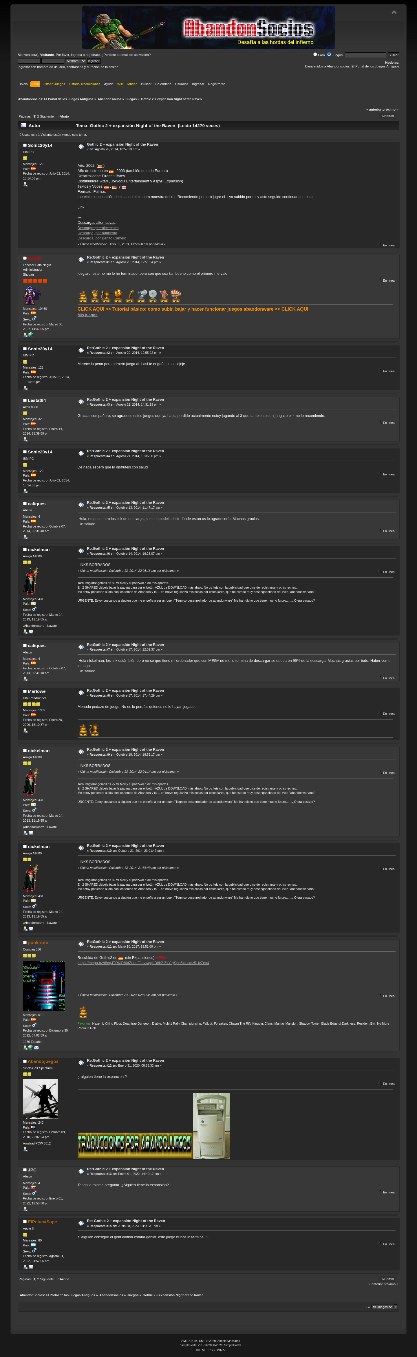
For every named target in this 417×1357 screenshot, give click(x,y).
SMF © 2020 (207, 1341)
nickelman (39, 549)
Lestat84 (37, 400)
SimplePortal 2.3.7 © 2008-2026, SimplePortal (210, 1345)
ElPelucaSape (42, 1221)
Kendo (35, 258)
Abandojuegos (43, 1061)
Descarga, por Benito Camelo (102, 238)
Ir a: (368, 1307)
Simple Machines (228, 1341)
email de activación (134, 54)
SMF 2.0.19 (189, 1341)
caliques (36, 503)
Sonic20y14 (40, 145)
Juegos (335, 55)
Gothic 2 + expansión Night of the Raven (122, 144)
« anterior (373, 109)
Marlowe (36, 691)
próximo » (390, 109)
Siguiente (47, 116)
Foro (319, 55)
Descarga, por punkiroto (97, 233)
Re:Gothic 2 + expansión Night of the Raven (125, 257)
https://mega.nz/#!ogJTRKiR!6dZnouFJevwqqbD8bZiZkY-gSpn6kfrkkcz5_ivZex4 (143, 963)
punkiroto (38, 942)
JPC (32, 1169)
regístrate (93, 54)
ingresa (76, 54)
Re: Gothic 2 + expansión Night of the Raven (126, 1221)
